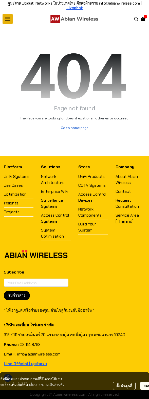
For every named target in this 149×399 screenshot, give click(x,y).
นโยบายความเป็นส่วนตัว (46, 384)
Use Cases (13, 185)
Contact (123, 191)
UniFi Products (91, 176)
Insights (11, 203)
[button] (136, 19)
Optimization (15, 194)
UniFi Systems (16, 176)
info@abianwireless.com (119, 3)
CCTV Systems (92, 185)
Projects (12, 212)
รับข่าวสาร (17, 295)
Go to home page (74, 127)
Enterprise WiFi (54, 191)
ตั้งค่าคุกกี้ (124, 386)
